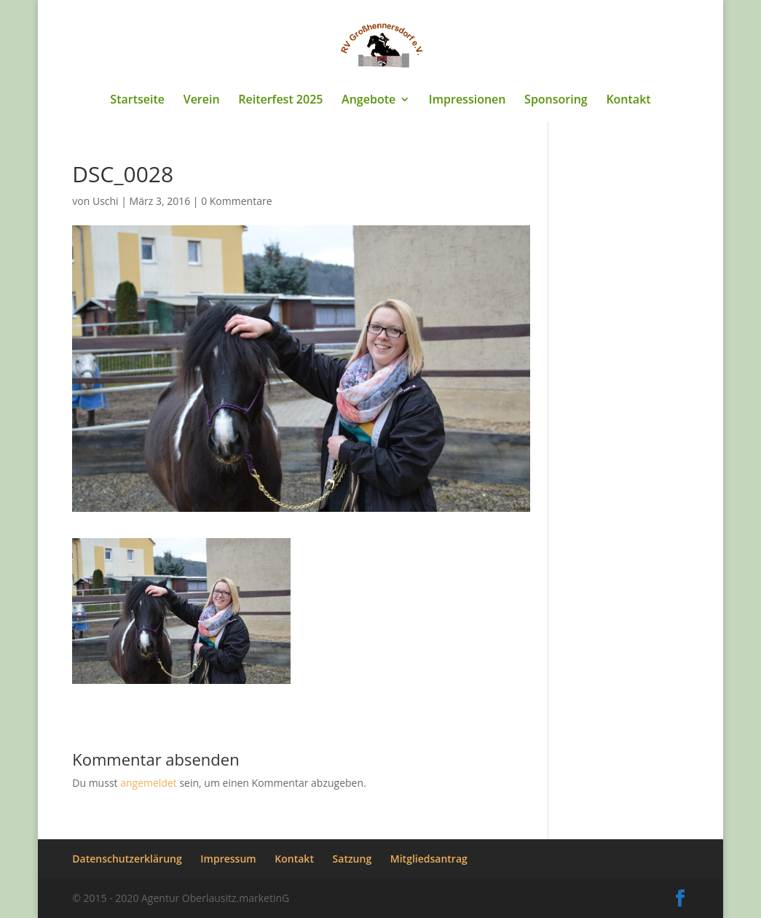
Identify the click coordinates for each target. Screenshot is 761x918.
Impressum (228, 859)
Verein (202, 100)
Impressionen (467, 100)
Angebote (368, 100)
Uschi (105, 201)
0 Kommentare (236, 201)
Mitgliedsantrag (429, 859)
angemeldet (148, 783)
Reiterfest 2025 (280, 100)
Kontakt (628, 100)
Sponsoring (556, 100)
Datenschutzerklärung (126, 859)
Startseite (137, 100)
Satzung (352, 859)
